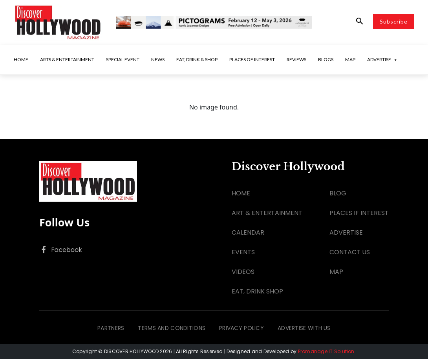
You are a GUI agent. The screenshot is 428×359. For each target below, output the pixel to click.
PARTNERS (110, 328)
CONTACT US (349, 252)
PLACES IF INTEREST (359, 212)
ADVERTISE (346, 232)
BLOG (337, 193)
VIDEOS (243, 271)
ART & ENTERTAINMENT (267, 212)
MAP (336, 271)
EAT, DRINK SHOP (257, 291)
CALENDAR (248, 232)
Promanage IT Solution (326, 351)
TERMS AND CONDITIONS (171, 328)
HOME (241, 193)
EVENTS (243, 252)
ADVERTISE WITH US (304, 328)
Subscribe (394, 21)
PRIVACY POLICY (241, 328)
